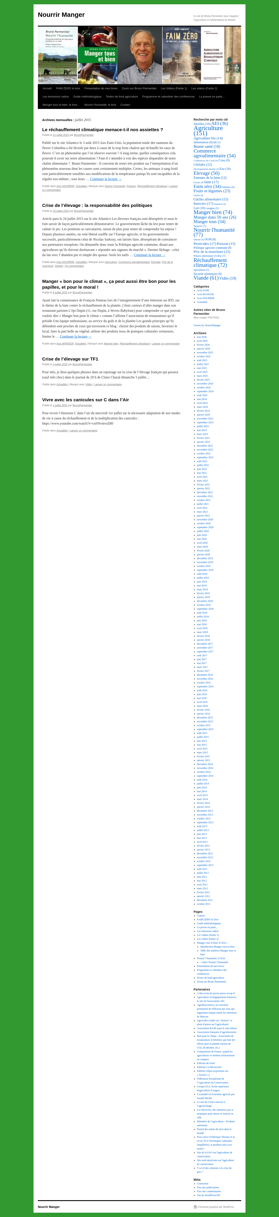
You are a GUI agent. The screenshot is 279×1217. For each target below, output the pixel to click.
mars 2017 (202, 667)
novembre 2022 (205, 449)
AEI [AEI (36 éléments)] (219, 123)
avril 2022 (202, 476)
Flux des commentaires (209, 1191)
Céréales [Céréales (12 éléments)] (203, 164)
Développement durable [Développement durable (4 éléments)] (206, 169)
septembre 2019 (205, 570)
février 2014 (203, 803)
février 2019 (203, 593)
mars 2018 (202, 632)
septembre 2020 (205, 527)
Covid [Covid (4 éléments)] (213, 160)
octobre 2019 (204, 566)
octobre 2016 (204, 682)
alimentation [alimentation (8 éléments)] (203, 142)
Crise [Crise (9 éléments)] (224, 160)
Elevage (155, 262)
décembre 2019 (205, 558)
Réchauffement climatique (152, 186)
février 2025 (203, 379)
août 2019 (202, 573)
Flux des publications (208, 1187)
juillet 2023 (203, 426)
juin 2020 (202, 535)
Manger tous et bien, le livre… (61, 104)
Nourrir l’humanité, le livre (100, 104)
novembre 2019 (205, 562)
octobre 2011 (204, 903)
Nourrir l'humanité (115, 186)
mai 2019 (202, 585)
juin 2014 (202, 787)
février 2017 (203, 670)
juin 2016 (202, 694)
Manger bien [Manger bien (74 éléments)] (213, 212)
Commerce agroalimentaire (134, 262)
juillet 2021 (203, 503)
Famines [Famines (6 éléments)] (227, 187)
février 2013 (203, 845)
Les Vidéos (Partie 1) (174, 88)
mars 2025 (202, 375)
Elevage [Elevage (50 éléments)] (207, 173)
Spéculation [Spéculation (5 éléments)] (201, 270)
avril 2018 (202, 628)
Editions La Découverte (209, 1067)
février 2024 (203, 410)
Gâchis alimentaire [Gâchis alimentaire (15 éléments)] (211, 199)
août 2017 (202, 655)
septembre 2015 (205, 729)
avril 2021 (202, 507)
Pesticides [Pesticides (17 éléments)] (205, 243)
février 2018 (203, 636)
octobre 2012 (204, 861)
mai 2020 (202, 538)
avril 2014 (202, 795)
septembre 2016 (205, 686)
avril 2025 (202, 371)
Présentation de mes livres (100, 88)
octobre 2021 (204, 500)
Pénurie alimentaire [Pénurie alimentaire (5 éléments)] (205, 256)
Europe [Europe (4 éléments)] (199, 182)
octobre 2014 (204, 771)
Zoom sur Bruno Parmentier (139, 88)
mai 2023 (202, 430)
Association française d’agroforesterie (217, 1032)
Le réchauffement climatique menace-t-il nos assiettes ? (102, 129)
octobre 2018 (204, 604)
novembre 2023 (205, 418)
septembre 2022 (205, 457)
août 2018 (202, 612)
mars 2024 (202, 406)
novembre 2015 (205, 721)
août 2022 (202, 461)
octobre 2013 (204, 818)
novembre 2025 (205, 352)
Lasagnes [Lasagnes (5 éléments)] (212, 208)
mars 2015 (202, 752)
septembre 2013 (205, 822)
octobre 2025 (204, 356)
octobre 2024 (204, 387)
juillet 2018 (203, 616)
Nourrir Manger (61, 14)
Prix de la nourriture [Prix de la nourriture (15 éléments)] (212, 252)
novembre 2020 (205, 519)
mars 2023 (202, 434)
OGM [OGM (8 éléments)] (210, 239)
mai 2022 (202, 472)
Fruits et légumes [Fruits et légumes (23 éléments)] (212, 191)
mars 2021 (202, 511)
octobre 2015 (204, 725)
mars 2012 (202, 888)
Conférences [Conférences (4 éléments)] (201, 160)
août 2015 (202, 733)
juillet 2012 (203, 872)
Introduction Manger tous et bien (217, 946)
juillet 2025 (203, 364)
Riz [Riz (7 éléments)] (221, 255)
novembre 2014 (205, 768)
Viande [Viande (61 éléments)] (206, 278)
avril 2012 (202, 884)
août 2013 (202, 826)
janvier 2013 (203, 849)
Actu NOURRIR (65, 186)
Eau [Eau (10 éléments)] (225, 168)
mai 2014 (202, 791)
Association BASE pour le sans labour (217, 1028)
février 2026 (203, 344)
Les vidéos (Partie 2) (204, 88)
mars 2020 (202, 546)
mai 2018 (202, 624)
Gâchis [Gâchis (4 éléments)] (198, 195)
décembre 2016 (205, 674)
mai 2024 (202, 399)
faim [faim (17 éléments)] (211, 182)
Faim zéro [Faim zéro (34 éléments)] (207, 186)
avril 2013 (202, 841)
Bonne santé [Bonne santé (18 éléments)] (207, 146)
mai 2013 (202, 837)
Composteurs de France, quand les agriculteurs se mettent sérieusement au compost (216, 1055)
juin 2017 (202, 659)
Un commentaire (74, 266)
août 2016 (202, 690)
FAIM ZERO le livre (68, 88)
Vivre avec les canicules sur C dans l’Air (85, 399)
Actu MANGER (65, 343)
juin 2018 (202, 620)
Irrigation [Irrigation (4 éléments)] (220, 204)
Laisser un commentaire (166, 343)
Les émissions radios (56, 96)
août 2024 (202, 395)
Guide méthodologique (87, 96)
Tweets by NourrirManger (207, 325)
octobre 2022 (204, 453)
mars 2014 (202, 799)
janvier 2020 (203, 554)
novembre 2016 (205, 678)
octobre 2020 (204, 523)
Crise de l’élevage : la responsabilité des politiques (97, 205)
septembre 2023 (205, 422)
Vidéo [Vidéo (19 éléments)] (227, 278)
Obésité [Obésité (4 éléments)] (199, 239)
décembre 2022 (205, 445)
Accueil (47, 88)
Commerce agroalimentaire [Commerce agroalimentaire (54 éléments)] (215, 153)
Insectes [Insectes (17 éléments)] (203, 203)
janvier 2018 (203, 639)
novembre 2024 (205, 383)
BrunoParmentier (84, 135)
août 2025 (202, 360)
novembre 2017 (205, 647)
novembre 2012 (205, 857)
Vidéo (88, 384)
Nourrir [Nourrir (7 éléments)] (200, 226)
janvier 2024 (203, 414)
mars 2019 (202, 589)
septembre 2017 (205, 651)
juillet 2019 (203, 577)
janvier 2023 (203, 441)
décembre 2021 (205, 492)
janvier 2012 (203, 896)
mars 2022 (202, 480)
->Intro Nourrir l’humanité (214, 962)
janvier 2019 (203, 597)
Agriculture (111, 262)
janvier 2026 (203, 348)
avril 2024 (202, 403)
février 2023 (203, 437)
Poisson (131, 186)
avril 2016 (202, 702)
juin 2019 (202, 581)
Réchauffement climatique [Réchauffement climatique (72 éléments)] (210, 262)
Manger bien (111, 343)
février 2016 (203, 709)
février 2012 (203, 892)
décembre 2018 (205, 601)
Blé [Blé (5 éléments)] (217, 142)
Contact (125, 104)
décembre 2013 (205, 810)
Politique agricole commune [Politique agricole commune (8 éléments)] (212, 247)
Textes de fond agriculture (122, 96)
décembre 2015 (205, 717)
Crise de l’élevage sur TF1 (70, 358)
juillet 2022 (203, 465)
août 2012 (202, 869)
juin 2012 (202, 876)
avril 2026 (202, 340)
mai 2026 (202, 336)
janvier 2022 (203, 488)
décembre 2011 (205, 900)
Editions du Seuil (206, 1063)
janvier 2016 (203, 713)
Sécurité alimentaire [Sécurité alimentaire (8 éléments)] (208, 274)
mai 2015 (202, 744)
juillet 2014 (203, 783)
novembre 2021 (205, 496)
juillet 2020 (203, 531)
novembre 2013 (205, 814)
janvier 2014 (203, 806)
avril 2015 (202, 748)
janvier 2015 (203, 760)
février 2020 (203, 550)
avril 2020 (202, 542)
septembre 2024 (205, 391)
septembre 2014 (205, 775)
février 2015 (203, 756)
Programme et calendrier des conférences (168, 96)
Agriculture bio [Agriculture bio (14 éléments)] (208, 138)
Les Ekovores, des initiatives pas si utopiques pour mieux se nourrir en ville (215, 1113)
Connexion (202, 1183)
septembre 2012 (205, 865)
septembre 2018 (205, 608)
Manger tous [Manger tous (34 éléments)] (210, 221)
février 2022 (203, 484)
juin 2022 (202, 469)
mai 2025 (202, 368)
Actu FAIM (203, 290)
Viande (59, 266)
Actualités (81, 186)
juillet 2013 (203, 830)
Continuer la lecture (106, 179)
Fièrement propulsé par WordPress (216, 1206)
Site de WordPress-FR (208, 1195)
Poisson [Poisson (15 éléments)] (226, 244)
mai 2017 (202, 663)
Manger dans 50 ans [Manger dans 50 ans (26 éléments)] (215, 217)
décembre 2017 (205, 643)
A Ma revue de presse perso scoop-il (216, 993)
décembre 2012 (205, 853)
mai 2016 (202, 698)
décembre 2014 (205, 764)
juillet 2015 (203, 736)
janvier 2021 (203, 515)
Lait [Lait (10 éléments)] (199, 208)
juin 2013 (202, 834)
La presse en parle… (212, 96)
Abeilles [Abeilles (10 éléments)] (202, 124)
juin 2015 (202, 740)
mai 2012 (202, 880)
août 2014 (202, 779)
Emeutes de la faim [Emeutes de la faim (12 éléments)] (210, 177)
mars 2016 (202, 705)
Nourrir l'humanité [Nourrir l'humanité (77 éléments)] (214, 232)
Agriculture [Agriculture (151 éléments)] (208, 130)
